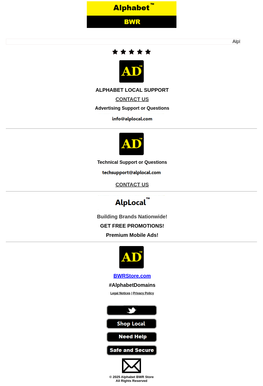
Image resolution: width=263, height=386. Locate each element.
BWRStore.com (132, 276)
